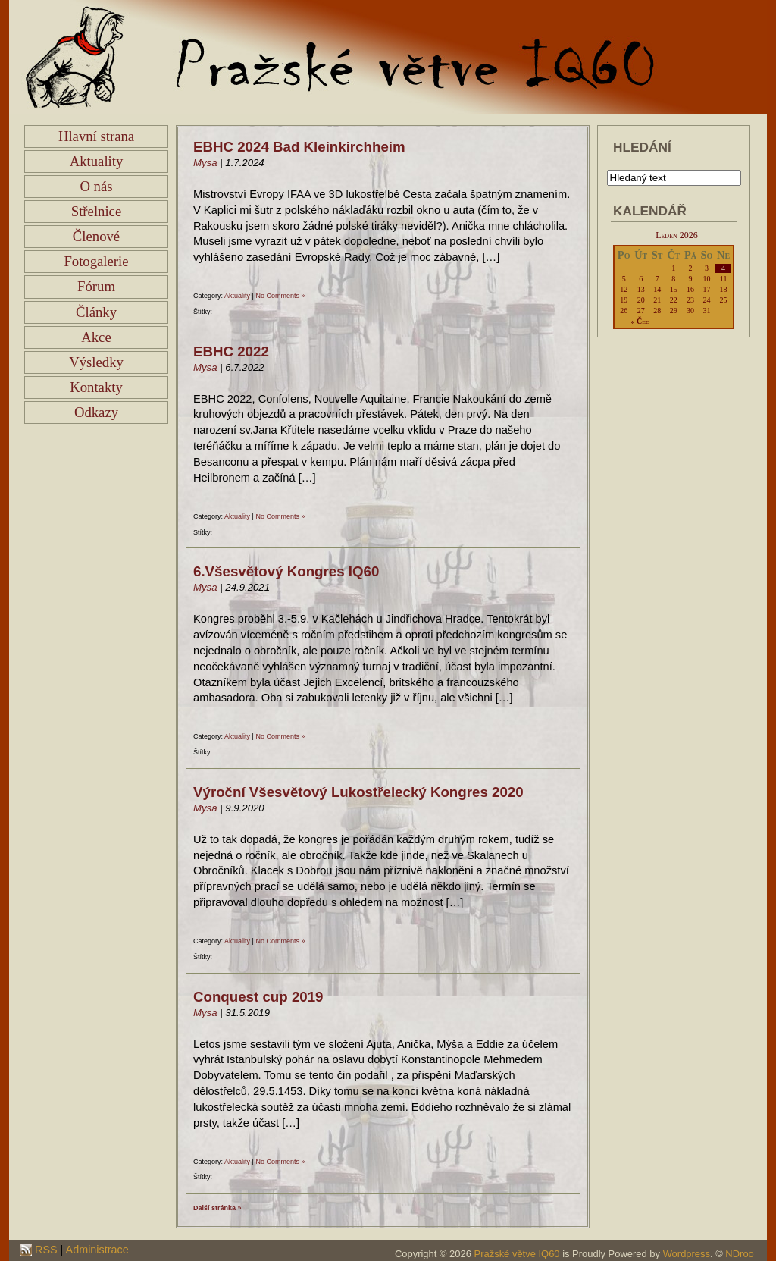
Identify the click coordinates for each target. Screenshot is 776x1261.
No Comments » (280, 296)
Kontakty (96, 387)
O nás (96, 186)
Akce (96, 337)
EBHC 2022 (231, 351)
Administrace (97, 1250)
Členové (96, 236)
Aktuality (97, 161)
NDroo (739, 1253)
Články (96, 312)
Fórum (96, 286)
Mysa (205, 162)
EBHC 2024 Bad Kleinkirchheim (299, 147)
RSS (45, 1250)
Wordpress (686, 1253)
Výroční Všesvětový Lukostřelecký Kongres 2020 (358, 792)
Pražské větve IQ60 (517, 1253)
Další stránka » (217, 1208)
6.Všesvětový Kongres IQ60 (286, 571)
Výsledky (96, 362)
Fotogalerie (96, 261)
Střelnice (96, 211)
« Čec (639, 321)
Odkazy (96, 412)
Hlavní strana (96, 136)
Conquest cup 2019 (258, 997)
